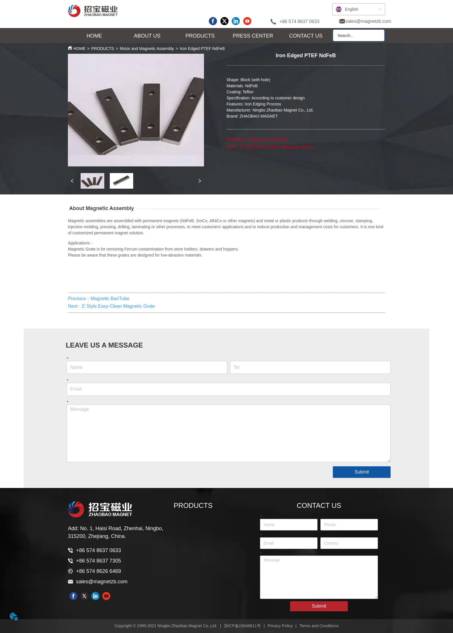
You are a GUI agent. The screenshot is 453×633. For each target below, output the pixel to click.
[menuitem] (147, 36)
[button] (147, 36)
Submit (361, 471)
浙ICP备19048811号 (242, 625)
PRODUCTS (102, 48)
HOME (79, 48)
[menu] (200, 36)
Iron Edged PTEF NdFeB (202, 48)
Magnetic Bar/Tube (268, 139)
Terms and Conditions (319, 625)
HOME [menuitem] (94, 36)
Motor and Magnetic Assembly (147, 48)
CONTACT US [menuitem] (305, 36)
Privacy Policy (280, 625)
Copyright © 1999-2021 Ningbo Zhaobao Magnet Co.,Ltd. (165, 625)
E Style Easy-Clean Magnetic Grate (277, 146)
